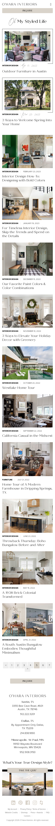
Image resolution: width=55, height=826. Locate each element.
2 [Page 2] (17, 665)
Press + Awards (37, 812)
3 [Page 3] (24, 665)
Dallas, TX (27, 720)
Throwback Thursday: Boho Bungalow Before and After (24, 543)
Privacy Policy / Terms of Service (33, 809)
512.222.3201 (27, 714)
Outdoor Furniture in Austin (24, 71)
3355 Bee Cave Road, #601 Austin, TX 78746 (27, 707)
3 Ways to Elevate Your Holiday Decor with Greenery (26, 338)
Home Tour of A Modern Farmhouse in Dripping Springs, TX (27, 488)
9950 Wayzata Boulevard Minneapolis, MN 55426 (27, 745)
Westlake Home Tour (18, 388)
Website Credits (11, 812)
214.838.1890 (27, 733)
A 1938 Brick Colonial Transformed (19, 595)
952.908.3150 (27, 752)
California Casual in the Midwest (27, 436)
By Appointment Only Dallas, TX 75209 (27, 726)
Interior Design (10, 65)
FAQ (47, 812)
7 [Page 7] (49, 665)
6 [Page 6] (43, 665)
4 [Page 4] (30, 665)
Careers (27, 815)
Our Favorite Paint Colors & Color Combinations (24, 286)
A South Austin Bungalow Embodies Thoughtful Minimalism (22, 649)
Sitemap (24, 812)
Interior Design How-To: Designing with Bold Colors (23, 178)
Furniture (7, 479)
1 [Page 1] (11, 665)
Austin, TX (27, 701)
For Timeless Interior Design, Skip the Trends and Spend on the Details (25, 232)
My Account (12, 809)
